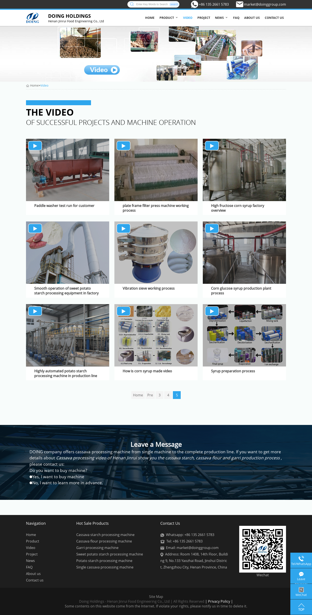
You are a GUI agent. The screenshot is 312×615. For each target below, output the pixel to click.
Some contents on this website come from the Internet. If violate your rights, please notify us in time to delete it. (156, 606)
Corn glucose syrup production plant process (241, 290)
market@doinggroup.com (265, 4)
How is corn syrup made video (147, 371)
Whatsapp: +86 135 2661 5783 (190, 534)
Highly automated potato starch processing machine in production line (65, 373)
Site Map (156, 596)
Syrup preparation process (233, 371)
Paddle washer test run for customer (64, 205)
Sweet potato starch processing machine (109, 554)
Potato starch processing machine (104, 560)
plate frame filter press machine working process (156, 208)
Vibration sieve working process (149, 288)
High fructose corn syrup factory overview (237, 208)
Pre (150, 395)
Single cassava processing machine (104, 567)
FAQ (236, 18)
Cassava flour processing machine (104, 541)
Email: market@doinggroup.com (192, 547)
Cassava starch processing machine (105, 534)
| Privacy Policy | (218, 601)
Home (149, 18)
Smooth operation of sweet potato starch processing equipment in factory (66, 290)
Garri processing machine (97, 547)
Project (203, 18)
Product (166, 18)
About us (252, 18)
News (219, 18)
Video (187, 18)
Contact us (274, 18)
